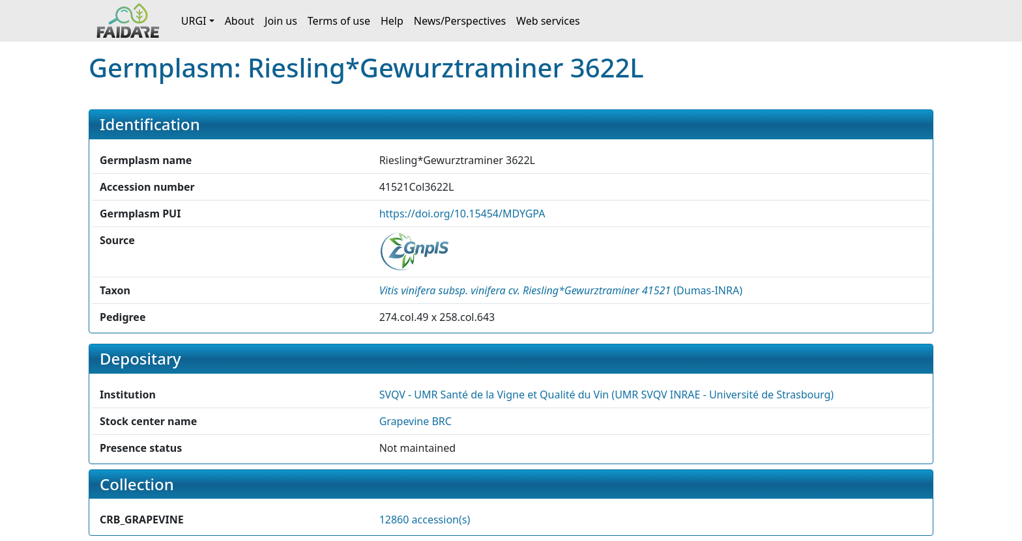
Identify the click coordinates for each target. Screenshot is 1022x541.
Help (392, 21)
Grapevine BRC (415, 421)
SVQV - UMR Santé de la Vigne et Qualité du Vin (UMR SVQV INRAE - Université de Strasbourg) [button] (606, 394)
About (239, 21)
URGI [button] (194, 21)
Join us (281, 21)
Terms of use (339, 21)
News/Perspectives (460, 21)
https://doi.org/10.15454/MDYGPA (462, 213)
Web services (548, 21)
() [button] (560, 290)
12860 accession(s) (425, 519)
